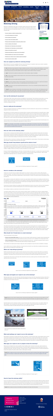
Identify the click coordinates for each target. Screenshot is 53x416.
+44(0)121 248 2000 (10, 400)
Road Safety (9, 10)
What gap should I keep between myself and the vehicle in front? (15, 45)
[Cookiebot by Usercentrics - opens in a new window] (42, 198)
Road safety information (16, 10)
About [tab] (40, 201)
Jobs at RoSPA (21, 400)
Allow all (39, 216)
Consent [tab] (13, 201)
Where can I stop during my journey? (11, 53)
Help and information (22, 398)
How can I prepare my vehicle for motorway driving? (13, 36)
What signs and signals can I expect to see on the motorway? (15, 55)
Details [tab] (26, 201)
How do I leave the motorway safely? (11, 62)
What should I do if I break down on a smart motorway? (14, 51)
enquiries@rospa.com (10, 402)
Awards (31, 6)
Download (44, 41)
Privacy (20, 401)
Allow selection (26, 216)
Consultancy (26, 6)
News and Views (37, 7)
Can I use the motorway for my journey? (11, 38)
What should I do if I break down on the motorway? (13, 49)
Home (5, 10)
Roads (22, 10)
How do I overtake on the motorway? (11, 47)
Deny (13, 216)
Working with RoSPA (22, 403)
